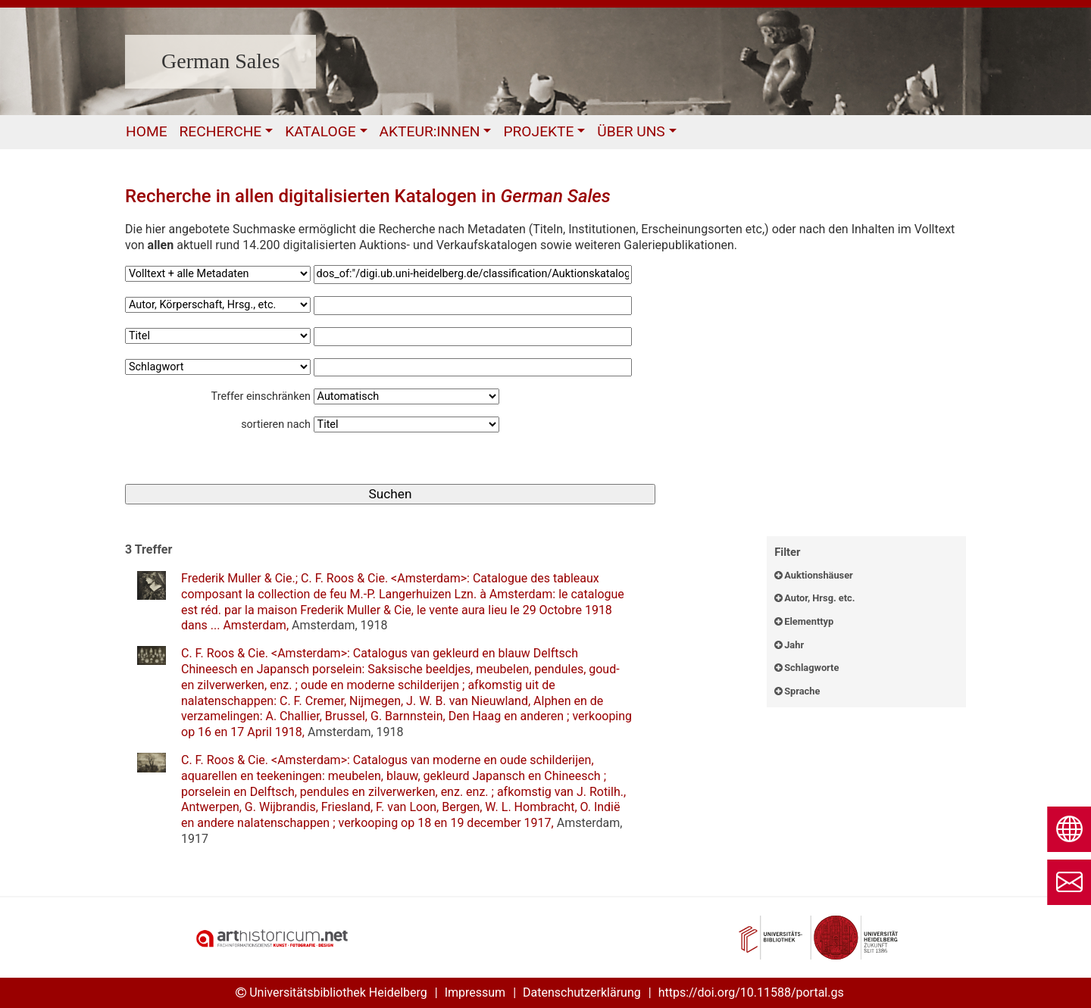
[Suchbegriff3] (473, 336)
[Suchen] (390, 494)
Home (146, 131)
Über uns (630, 131)
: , (402, 601)
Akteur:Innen (430, 131)
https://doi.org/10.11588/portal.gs (751, 992)
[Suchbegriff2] (473, 305)
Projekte (538, 131)
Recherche (221, 131)
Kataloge (320, 131)
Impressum (475, 992)
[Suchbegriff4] (473, 367)
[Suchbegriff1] (473, 274)
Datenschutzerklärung (582, 992)
